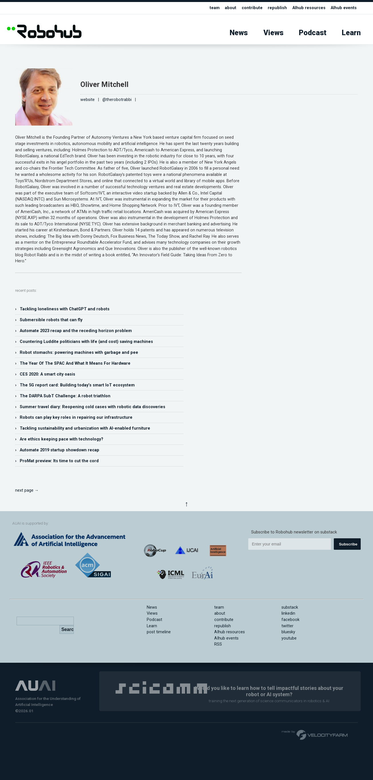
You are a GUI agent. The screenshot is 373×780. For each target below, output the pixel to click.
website (87, 99)
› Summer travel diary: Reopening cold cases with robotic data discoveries (90, 406)
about (230, 7)
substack (289, 607)
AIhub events (344, 7)
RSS (218, 644)
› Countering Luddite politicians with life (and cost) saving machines (84, 341)
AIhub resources (309, 7)
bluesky (288, 632)
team (215, 7)
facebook (290, 619)
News (239, 33)
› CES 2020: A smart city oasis (45, 374)
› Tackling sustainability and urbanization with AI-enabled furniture (82, 428)
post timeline (159, 632)
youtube (289, 638)
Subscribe (348, 544)
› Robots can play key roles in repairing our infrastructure (73, 417)
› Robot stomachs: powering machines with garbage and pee (76, 352)
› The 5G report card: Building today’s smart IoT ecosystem (75, 385)
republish (277, 7)
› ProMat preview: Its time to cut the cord (57, 461)
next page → (27, 490)
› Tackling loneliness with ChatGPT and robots (62, 309)
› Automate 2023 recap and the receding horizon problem (73, 330)
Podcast (312, 33)
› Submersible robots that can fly (48, 319)
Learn (351, 33)
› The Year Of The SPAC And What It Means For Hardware (72, 363)
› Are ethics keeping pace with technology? (59, 439)
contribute (252, 7)
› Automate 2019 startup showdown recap (57, 450)
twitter (287, 626)
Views (273, 33)
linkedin (288, 613)
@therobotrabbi (117, 99)
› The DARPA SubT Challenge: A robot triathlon (62, 396)
